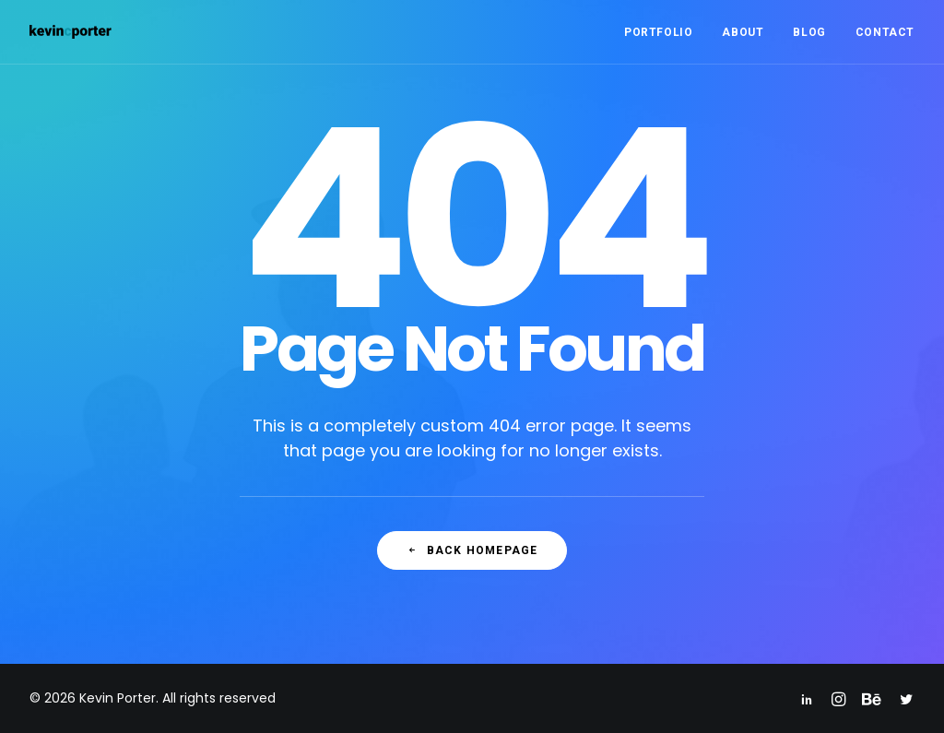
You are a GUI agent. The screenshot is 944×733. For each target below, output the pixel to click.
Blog (809, 32)
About (742, 32)
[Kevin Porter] (71, 32)
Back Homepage (472, 550)
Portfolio (658, 32)
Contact (885, 32)
